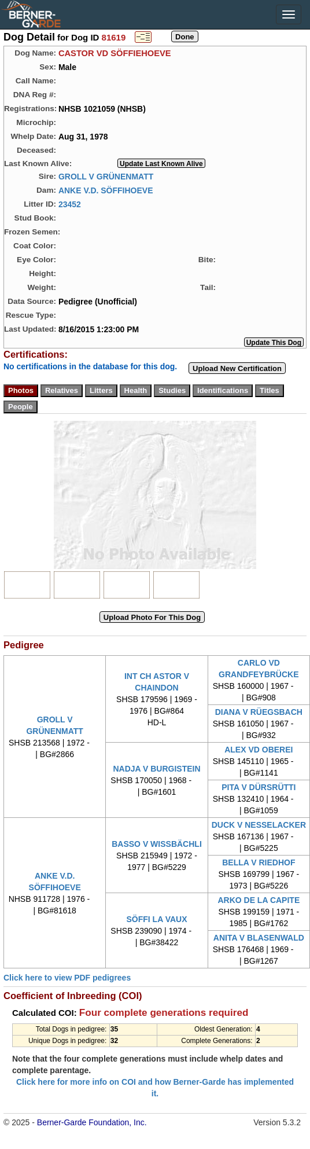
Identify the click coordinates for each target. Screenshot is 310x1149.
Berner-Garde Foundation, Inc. (92, 1122)
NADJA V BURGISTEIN (156, 768)
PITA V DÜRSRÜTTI (259, 787)
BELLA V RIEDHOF (258, 862)
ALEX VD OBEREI (258, 749)
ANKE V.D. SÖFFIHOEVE (105, 189)
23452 (69, 203)
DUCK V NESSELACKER (259, 824)
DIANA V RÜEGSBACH (258, 712)
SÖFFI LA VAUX (156, 919)
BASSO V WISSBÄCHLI (157, 844)
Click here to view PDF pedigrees (67, 977)
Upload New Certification (237, 368)
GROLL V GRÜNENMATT (105, 176)
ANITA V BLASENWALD (258, 937)
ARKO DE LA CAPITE (258, 900)
